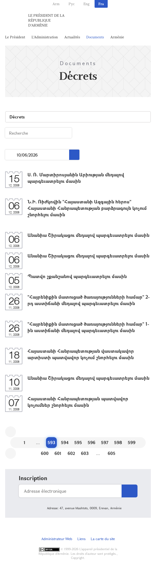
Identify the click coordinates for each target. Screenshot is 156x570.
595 (78, 442)
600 (45, 453)
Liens (81, 538)
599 (131, 442)
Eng (86, 3)
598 (118, 442)
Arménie (117, 36)
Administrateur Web (56, 538)
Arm (56, 3)
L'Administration (45, 36)
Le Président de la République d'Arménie (46, 20)
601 (57, 453)
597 (104, 442)
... (11, 155)
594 (65, 442)
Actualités (72, 36)
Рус (72, 3)
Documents (95, 36)
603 (85, 453)
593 (51, 442)
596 (91, 442)
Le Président (15, 36)
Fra (101, 3)
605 (111, 453)
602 (71, 453)
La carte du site (103, 538)
